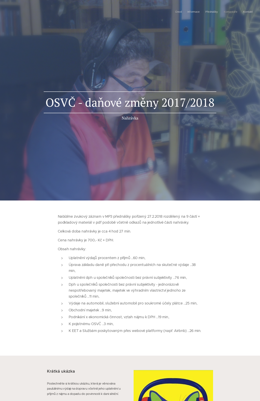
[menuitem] (177, 11)
